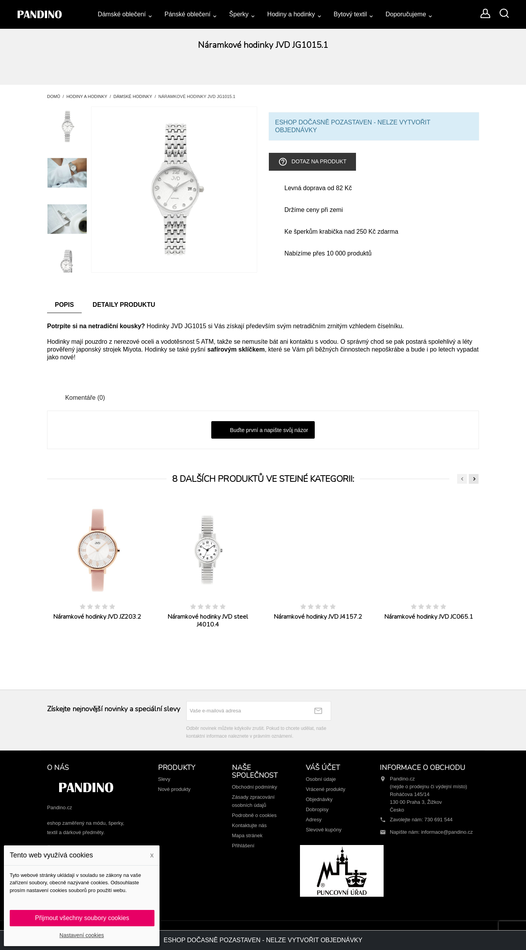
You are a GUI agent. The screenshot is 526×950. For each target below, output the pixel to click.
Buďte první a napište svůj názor (263, 430)
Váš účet (323, 767)
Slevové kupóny (324, 830)
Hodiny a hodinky (291, 14)
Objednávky (319, 799)
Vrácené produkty (325, 789)
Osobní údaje (321, 779)
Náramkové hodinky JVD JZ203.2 (97, 616)
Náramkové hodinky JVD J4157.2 (318, 616)
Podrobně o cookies (254, 815)
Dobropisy (317, 809)
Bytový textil (350, 14)
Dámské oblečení (122, 14)
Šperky (239, 14)
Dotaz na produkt (312, 161)
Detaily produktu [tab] (124, 304)
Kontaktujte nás (249, 825)
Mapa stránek (247, 835)
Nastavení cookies (82, 935)
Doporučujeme (406, 14)
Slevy (164, 779)
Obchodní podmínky (254, 787)
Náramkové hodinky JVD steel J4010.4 (208, 620)
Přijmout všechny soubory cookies (82, 918)
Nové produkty (174, 789)
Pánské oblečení (187, 14)
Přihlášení (243, 846)
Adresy (313, 819)
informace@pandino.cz (447, 832)
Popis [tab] (64, 304)
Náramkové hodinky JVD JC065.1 (428, 616)
